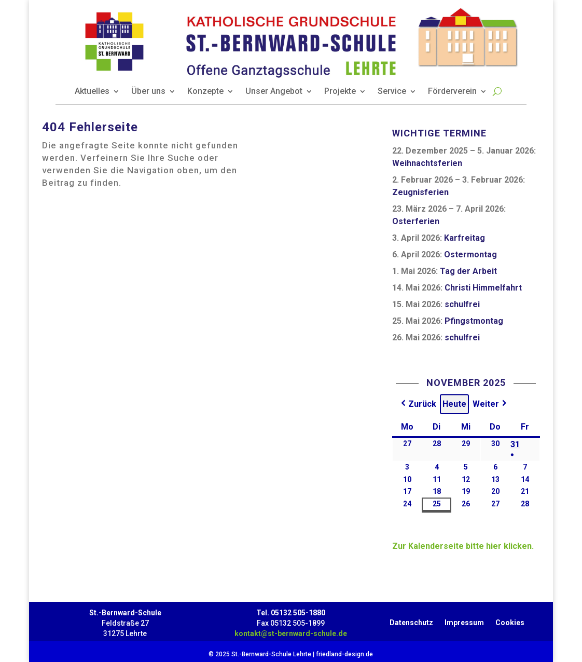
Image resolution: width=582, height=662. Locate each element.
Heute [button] (454, 404)
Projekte (340, 92)
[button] (417, 404)
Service (392, 92)
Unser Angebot (273, 92)
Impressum (464, 620)
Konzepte (205, 92)
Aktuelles (92, 92)
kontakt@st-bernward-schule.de (290, 633)
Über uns (148, 92)
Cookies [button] (509, 620)
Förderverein (452, 92)
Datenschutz (411, 620)
